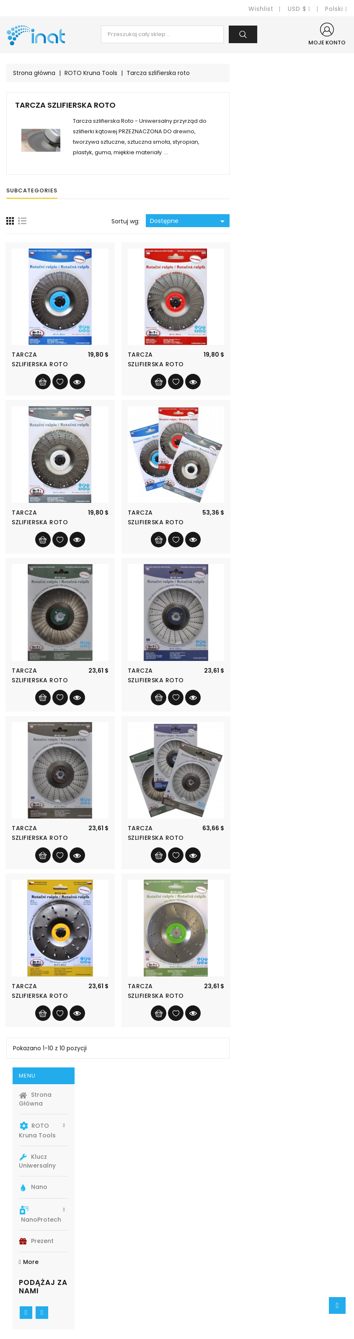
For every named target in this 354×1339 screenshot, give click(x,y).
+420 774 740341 (42, 1288)
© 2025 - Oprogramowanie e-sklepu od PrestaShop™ (177, 1329)
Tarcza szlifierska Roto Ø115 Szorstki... (158, 522)
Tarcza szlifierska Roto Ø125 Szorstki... (158, 838)
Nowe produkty (118, 1243)
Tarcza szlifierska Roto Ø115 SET (273, 522)
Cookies (196, 1243)
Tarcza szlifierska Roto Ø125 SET (273, 838)
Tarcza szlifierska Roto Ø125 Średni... (273, 680)
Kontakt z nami (206, 1268)
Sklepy (193, 1294)
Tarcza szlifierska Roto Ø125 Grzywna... (158, 680)
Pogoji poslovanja (211, 1256)
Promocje (110, 1231)
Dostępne (307, 221)
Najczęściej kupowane (130, 1256)
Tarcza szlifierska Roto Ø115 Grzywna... (158, 364)
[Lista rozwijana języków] (336, 9)
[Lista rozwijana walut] (299, 9)
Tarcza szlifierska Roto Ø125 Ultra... (158, 996)
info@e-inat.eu (40, 1300)
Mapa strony (202, 1281)
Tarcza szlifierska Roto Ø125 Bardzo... (273, 996)
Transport (198, 1231)
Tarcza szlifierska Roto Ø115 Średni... (273, 364)
